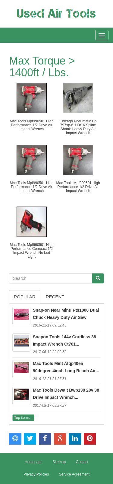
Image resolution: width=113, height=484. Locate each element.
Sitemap (59, 462)
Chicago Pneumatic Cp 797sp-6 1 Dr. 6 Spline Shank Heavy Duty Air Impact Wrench (78, 127)
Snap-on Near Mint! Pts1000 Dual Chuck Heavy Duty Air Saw (66, 314)
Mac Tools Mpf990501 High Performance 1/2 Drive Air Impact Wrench (31, 125)
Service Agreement (74, 474)
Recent (55, 296)
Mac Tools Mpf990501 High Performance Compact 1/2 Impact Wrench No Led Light (31, 251)
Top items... (23, 418)
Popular (25, 296)
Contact (82, 462)
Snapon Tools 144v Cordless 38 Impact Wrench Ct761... (64, 340)
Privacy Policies (36, 474)
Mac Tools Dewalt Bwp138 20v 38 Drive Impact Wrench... (66, 394)
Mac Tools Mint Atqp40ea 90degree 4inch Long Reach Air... (66, 367)
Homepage (33, 462)
